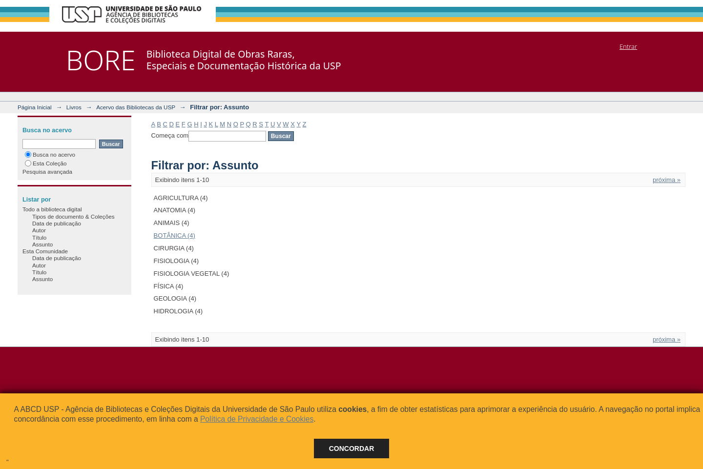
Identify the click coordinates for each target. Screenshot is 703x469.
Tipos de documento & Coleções (73, 216)
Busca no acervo (50, 154)
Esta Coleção (46, 163)
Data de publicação (56, 223)
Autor (39, 230)
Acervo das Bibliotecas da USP (135, 107)
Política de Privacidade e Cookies (256, 419)
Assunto (42, 244)
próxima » (667, 180)
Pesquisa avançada (47, 171)
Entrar (628, 46)
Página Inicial (35, 107)
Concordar (351, 448)
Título (39, 237)
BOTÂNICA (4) (174, 235)
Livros (74, 107)
